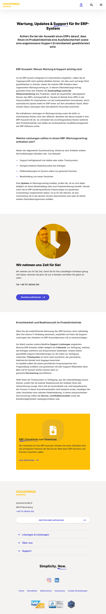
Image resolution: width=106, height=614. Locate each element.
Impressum (60, 591)
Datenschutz (46, 591)
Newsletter (32, 591)
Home (21, 591)
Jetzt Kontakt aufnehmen (51, 520)
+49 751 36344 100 (25, 511)
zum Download (26, 460)
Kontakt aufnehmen (31, 297)
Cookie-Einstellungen (77, 591)
